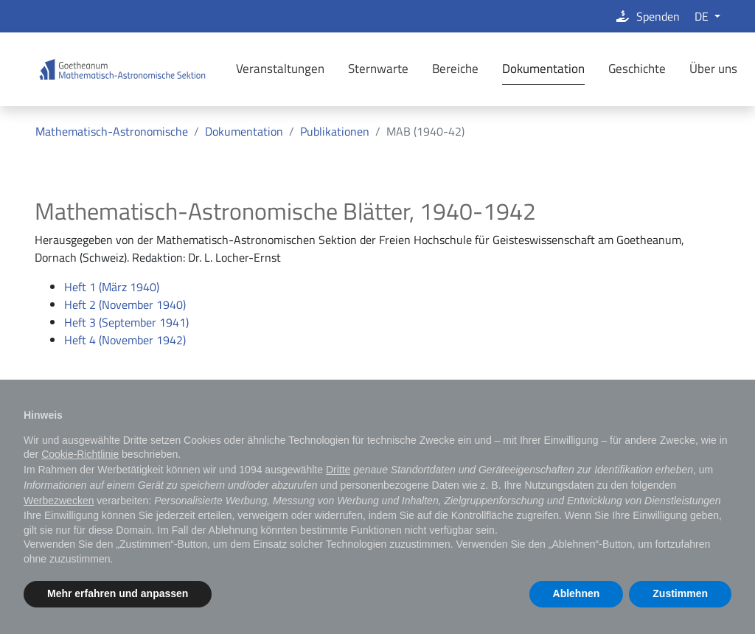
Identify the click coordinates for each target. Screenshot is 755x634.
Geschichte (637, 68)
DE (703, 16)
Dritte (338, 469)
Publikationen (334, 131)
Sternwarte (378, 68)
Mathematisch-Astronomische (111, 131)
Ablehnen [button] (576, 593)
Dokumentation (543, 68)
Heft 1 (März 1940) (111, 287)
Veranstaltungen (280, 68)
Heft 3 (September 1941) (126, 322)
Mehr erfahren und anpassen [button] (117, 593)
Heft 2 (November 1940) (125, 304)
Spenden (647, 16)
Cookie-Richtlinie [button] (80, 454)
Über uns (713, 68)
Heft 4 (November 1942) (125, 340)
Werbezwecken (59, 500)
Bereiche (455, 68)
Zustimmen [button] (680, 593)
